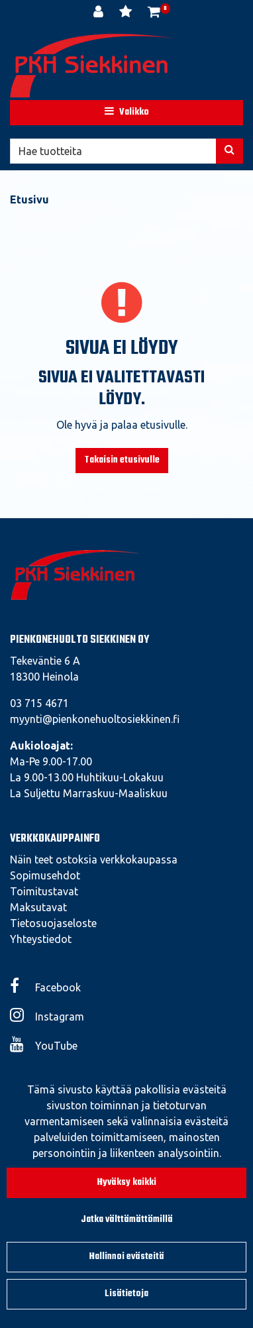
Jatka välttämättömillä (127, 1219)
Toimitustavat (44, 891)
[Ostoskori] (154, 13)
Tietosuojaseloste (53, 923)
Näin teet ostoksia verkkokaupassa (93, 859)
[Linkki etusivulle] (93, 65)
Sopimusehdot (45, 875)
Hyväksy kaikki (126, 1182)
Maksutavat (38, 907)
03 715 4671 (39, 703)
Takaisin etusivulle (122, 460)
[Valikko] (126, 112)
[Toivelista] (126, 13)
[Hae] (113, 151)
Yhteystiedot (41, 939)
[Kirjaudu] (99, 13)
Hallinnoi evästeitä (126, 1256)
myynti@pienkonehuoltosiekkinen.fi (94, 719)
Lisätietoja (126, 1293)
